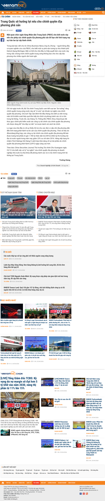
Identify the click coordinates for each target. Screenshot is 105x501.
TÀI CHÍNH (36, 12)
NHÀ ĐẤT (43, 12)
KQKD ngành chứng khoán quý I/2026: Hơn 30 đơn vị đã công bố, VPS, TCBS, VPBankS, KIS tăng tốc (25, 432)
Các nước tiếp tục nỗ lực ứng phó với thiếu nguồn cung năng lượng (28, 256)
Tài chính (5, 16)
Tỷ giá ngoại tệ (20, 470)
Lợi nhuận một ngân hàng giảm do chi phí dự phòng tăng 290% (55, 240)
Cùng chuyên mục (46, 192)
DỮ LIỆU (79, 12)
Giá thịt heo (28, 473)
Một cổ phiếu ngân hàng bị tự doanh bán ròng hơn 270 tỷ (12, 321)
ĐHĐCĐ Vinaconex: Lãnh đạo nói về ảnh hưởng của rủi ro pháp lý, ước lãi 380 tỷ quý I (62, 425)
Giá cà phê (61, 470)
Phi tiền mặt (56, 17)
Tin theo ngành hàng (83, 19)
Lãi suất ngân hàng (83, 470)
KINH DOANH (71, 12)
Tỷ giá (47, 17)
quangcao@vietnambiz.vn (91, 490)
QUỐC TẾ (28, 12)
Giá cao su (43, 473)
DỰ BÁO (14, 12)
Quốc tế (6, 259)
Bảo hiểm (39, 17)
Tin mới (8, 252)
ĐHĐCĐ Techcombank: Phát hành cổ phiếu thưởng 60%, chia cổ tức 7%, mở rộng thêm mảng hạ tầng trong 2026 (54, 223)
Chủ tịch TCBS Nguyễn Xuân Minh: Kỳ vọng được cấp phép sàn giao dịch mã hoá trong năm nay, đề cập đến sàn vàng (54, 215)
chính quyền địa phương (61, 182)
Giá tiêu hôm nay (71, 470)
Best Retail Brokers (53, 473)
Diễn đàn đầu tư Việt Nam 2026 (70, 473)
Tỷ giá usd (29, 470)
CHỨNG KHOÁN (52, 12)
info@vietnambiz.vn (13, 497)
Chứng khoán (4, 326)
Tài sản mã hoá (28, 17)
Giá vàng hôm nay (9, 470)
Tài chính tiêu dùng (70, 17)
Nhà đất (6, 293)
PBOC (40, 178)
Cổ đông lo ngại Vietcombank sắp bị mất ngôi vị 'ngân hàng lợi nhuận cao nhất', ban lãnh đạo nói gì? (54, 235)
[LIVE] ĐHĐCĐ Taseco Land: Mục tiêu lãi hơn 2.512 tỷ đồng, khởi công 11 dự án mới (62, 382)
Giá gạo (36, 473)
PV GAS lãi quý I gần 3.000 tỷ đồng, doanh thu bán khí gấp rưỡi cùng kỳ (60, 354)
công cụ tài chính (13, 186)
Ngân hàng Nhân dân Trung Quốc (41, 182)
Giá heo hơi (53, 470)
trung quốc (11, 178)
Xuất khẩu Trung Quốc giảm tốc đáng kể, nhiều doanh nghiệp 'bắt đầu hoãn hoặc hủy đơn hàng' (17, 235)
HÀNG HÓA (21, 12)
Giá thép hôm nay (9, 473)
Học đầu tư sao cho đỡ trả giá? (63, 400)
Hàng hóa (27, 361)
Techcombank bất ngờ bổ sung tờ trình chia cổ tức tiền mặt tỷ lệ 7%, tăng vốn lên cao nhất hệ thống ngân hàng (12, 356)
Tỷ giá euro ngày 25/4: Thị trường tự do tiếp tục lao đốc (54, 229)
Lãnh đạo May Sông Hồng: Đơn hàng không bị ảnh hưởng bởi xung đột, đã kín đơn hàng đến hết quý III (34, 266)
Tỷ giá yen (37, 470)
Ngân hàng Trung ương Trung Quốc (18, 182)
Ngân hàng (16, 17)
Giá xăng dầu (94, 470)
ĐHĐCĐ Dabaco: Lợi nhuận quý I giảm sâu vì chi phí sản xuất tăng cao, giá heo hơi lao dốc (35, 355)
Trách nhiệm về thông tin (10, 499)
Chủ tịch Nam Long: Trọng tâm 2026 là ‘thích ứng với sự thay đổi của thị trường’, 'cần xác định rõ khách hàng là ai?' (94, 384)
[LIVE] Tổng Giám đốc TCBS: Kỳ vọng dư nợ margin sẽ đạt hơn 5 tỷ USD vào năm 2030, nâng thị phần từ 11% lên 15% (19, 383)
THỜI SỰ (8, 12)
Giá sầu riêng (19, 473)
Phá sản (20, 178)
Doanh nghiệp (8, 270)
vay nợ (47, 178)
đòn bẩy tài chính (30, 178)
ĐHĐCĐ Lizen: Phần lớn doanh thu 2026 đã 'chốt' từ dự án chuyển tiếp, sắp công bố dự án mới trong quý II (94, 426)
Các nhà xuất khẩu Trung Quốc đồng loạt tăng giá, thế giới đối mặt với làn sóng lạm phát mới (17, 215)
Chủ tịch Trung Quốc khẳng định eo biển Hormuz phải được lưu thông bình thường (17, 222)
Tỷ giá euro (45, 470)
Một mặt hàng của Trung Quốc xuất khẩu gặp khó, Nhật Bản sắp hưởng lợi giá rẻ (18, 240)
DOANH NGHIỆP (62, 12)
